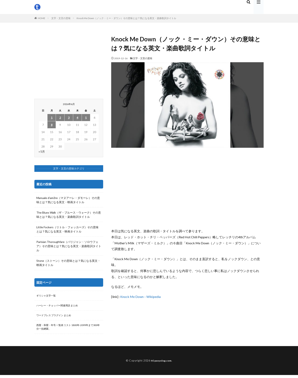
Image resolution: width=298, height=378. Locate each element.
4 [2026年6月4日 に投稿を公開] (77, 117)
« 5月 (42, 151)
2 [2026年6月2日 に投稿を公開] (60, 117)
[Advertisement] (187, 188)
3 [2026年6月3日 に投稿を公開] (69, 117)
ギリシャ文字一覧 (47, 296)
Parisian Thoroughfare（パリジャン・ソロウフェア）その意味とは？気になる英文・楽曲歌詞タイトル (68, 246)
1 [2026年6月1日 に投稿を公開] (51, 117)
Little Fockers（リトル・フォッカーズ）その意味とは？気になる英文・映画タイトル (67, 229)
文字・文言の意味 (61, 18)
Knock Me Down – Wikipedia (140, 297)
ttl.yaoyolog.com (161, 363)
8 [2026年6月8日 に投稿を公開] (51, 124)
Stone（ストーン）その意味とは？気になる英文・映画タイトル (68, 263)
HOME (41, 18)
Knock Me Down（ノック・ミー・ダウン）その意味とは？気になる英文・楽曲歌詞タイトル (126, 18)
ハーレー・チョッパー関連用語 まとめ (60, 306)
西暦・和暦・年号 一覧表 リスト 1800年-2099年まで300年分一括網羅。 (68, 329)
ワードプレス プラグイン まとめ (56, 317)
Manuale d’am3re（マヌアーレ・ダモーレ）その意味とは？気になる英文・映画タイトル (68, 200)
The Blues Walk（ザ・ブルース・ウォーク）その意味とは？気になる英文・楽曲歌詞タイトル (68, 214)
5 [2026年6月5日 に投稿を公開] (86, 117)
